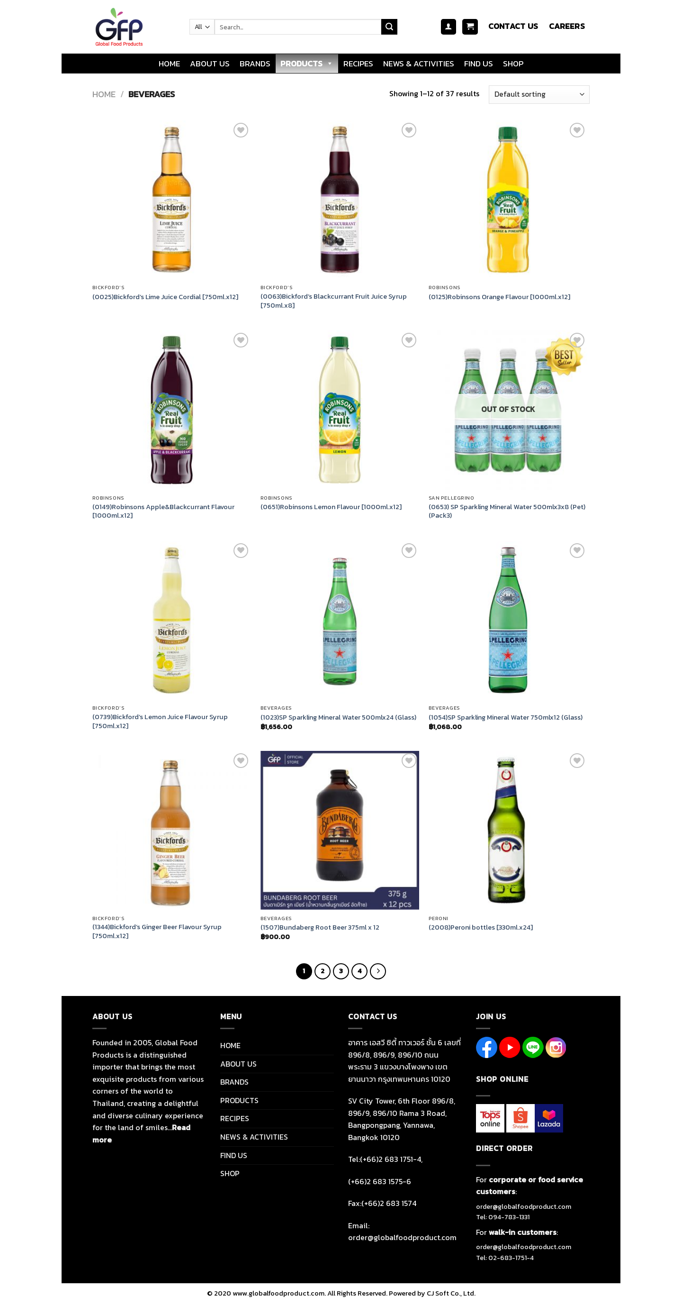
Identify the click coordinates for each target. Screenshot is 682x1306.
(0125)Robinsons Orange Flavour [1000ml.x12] (499, 296)
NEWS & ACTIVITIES (418, 63)
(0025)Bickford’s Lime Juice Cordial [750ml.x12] (165, 296)
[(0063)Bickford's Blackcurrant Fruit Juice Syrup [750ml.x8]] (339, 199)
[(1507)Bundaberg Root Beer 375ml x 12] (339, 830)
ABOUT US (210, 63)
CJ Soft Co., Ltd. (451, 1293)
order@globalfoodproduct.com (523, 1207)
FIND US (478, 63)
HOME (169, 63)
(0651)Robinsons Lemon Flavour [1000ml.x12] (331, 506)
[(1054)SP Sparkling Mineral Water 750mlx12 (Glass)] (508, 620)
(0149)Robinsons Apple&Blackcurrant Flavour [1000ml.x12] (163, 511)
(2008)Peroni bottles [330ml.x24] (481, 927)
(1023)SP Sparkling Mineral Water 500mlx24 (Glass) (338, 717)
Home (104, 94)
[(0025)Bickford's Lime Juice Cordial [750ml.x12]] (171, 199)
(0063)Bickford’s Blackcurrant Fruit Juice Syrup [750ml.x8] (333, 301)
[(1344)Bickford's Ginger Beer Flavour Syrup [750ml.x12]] (171, 830)
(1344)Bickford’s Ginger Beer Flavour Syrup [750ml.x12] (157, 931)
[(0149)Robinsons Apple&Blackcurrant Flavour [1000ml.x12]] (171, 409)
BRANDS (255, 63)
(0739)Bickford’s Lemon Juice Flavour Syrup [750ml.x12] (160, 721)
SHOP (513, 63)
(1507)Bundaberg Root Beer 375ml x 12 (319, 927)
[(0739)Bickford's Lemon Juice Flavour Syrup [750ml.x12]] (171, 620)
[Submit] (389, 27)
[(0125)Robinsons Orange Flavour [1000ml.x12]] (508, 199)
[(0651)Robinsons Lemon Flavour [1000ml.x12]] (339, 409)
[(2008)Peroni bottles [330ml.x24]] (508, 830)
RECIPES (358, 63)
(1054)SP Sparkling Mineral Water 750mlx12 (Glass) (506, 717)
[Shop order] (539, 94)
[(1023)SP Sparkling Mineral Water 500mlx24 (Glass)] (339, 620)
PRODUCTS (306, 63)
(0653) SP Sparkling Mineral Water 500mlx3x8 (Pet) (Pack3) (507, 511)
